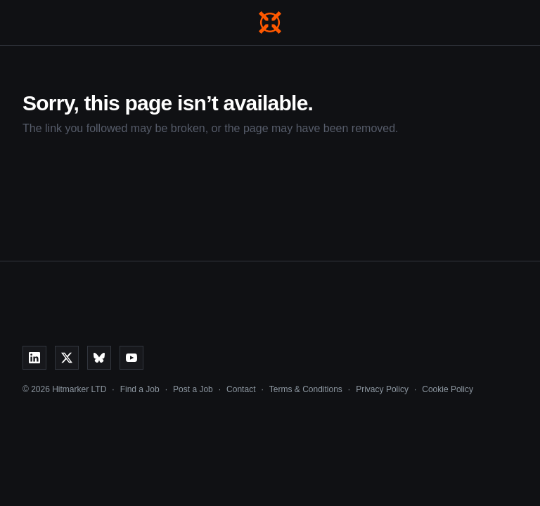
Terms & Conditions (305, 389)
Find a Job (140, 389)
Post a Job (193, 389)
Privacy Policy (382, 389)
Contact (240, 389)
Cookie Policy (447, 389)
